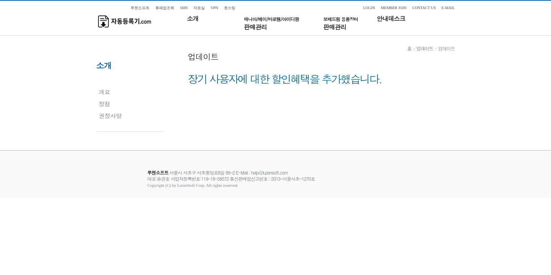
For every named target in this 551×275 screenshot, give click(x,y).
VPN (214, 8)
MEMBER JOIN (394, 8)
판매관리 (271, 23)
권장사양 (110, 116)
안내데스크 (391, 19)
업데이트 (424, 48)
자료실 (199, 8)
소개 (192, 19)
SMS (184, 8)
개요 (104, 92)
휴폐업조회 (164, 8)
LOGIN (369, 8)
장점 (104, 104)
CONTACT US (424, 8)
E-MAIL (448, 8)
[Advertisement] (275, 215)
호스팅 (229, 8)
